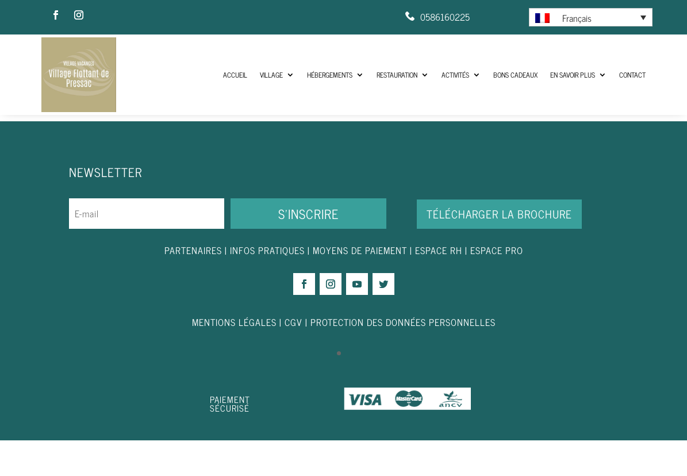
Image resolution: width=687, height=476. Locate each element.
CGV (293, 357)
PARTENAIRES (193, 285)
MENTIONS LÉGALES (234, 357)
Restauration (397, 74)
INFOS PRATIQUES (267, 285)
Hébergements (329, 74)
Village (271, 74)
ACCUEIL (235, 74)
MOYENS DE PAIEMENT (360, 285)
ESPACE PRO (496, 285)
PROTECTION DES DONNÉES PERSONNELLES (403, 357)
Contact (632, 74)
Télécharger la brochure (499, 249)
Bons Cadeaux (515, 74)
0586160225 (445, 16)
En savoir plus (572, 74)
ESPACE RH (438, 285)
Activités (455, 74)
